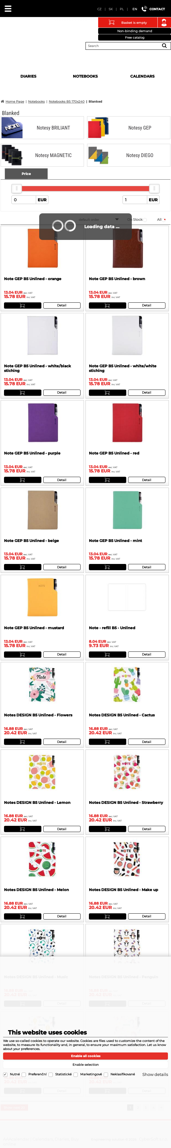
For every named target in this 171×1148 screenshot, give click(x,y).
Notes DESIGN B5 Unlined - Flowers (38, 715)
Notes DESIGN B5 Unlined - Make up (123, 889)
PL (122, 9)
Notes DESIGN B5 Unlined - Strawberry (126, 802)
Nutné (15, 1074)
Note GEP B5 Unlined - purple (32, 453)
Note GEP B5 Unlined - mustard (34, 627)
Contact (157, 9)
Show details (155, 1074)
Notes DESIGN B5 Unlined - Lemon (37, 802)
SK (111, 9)
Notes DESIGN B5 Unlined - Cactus (122, 715)
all (159, 219)
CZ (99, 9)
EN (134, 9)
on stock (135, 219)
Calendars (142, 76)
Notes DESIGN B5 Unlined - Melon (36, 889)
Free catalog (134, 38)
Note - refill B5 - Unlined (112, 627)
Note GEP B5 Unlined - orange (32, 278)
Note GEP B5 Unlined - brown (117, 278)
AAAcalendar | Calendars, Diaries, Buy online (12, 32)
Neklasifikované (123, 1074)
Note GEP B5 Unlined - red (114, 453)
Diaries (28, 76)
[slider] (16, 188)
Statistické (63, 1074)
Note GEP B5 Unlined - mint (115, 540)
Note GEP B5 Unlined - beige (31, 540)
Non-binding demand (134, 31)
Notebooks (85, 76)
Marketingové (91, 1074)
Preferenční (37, 1074)
